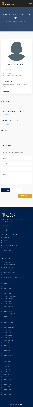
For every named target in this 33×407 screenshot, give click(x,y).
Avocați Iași (7, 348)
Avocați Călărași (8, 311)
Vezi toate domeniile (8, 253)
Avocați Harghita (8, 340)
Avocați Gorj (7, 337)
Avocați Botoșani (8, 298)
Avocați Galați (7, 332)
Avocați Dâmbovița (9, 327)
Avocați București (8, 306)
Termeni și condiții (9, 275)
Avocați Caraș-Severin (9, 314)
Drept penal (6, 237)
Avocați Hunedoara (9, 343)
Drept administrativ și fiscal (10, 245)
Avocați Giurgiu (8, 335)
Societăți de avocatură (9, 264)
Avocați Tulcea (7, 387)
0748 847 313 (7, 73)
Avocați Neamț (7, 364)
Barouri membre (8, 267)
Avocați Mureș (7, 361)
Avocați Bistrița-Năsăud (10, 296)
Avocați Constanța (8, 322)
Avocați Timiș (7, 384)
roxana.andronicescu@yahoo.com (13, 75)
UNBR (6, 226)
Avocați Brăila (7, 301)
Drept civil (5, 240)
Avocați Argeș (7, 288)
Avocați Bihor (7, 293)
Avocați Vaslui (7, 392)
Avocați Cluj (7, 316)
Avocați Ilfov (7, 350)
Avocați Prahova (8, 369)
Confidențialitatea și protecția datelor (14, 277)
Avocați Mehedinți (8, 355)
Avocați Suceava (8, 379)
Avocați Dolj (7, 330)
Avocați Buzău (7, 309)
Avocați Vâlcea (7, 389)
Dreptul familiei (7, 248)
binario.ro (20, 404)
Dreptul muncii (7, 250)
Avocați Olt (6, 366)
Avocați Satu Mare (8, 374)
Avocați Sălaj (7, 371)
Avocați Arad (7, 286)
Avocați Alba (7, 283)
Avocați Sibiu (7, 377)
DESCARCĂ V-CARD (7, 92)
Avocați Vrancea (8, 394)
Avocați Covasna (8, 325)
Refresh (18, 186)
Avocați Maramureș (9, 353)
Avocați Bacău (7, 291)
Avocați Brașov (8, 304)
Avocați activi (7, 262)
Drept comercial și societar (10, 243)
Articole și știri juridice (9, 272)
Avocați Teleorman (9, 382)
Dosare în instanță (9, 270)
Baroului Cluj (13, 134)
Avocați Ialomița (8, 345)
